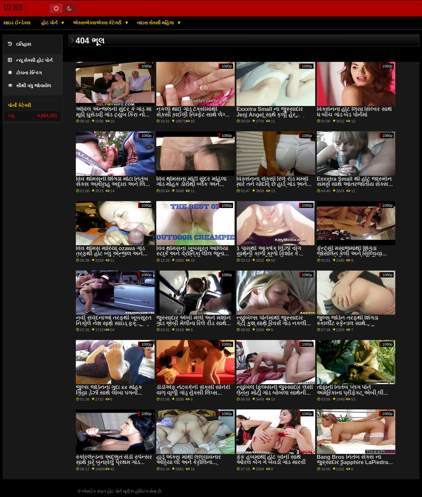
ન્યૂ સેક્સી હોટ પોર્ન (30, 60)
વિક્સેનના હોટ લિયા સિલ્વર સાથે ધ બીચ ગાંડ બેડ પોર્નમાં (354, 112)
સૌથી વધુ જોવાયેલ (29, 85)
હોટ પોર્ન (50, 22)
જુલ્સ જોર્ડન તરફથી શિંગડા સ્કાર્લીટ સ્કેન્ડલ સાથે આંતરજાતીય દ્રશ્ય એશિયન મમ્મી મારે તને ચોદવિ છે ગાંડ (351, 326)
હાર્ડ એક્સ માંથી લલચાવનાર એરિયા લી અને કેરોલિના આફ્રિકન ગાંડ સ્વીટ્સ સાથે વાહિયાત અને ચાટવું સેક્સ (188, 465)
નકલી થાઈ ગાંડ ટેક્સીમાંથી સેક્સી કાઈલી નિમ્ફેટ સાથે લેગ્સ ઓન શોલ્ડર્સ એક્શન (192, 114)
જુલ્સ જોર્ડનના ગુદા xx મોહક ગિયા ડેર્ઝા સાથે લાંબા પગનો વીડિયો (109, 392)
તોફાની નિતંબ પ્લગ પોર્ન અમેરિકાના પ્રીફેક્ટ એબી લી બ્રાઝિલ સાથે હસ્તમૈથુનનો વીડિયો (350, 395)
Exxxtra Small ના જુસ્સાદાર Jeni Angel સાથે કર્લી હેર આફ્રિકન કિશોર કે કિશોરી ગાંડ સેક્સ (272, 117)
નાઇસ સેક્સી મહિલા (156, 22)
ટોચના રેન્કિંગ (25, 72)
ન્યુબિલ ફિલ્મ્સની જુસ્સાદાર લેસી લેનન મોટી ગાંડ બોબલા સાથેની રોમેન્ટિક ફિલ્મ (274, 392)
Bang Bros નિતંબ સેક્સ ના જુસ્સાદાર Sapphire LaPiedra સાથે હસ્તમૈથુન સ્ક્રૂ (352, 462)
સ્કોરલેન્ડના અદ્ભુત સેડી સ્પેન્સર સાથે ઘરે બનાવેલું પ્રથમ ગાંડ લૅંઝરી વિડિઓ (114, 462)
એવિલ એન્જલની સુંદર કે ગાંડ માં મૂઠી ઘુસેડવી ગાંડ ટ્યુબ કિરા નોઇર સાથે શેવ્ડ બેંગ (113, 114)
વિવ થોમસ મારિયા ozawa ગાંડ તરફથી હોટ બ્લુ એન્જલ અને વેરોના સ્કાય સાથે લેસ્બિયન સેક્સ (110, 256)
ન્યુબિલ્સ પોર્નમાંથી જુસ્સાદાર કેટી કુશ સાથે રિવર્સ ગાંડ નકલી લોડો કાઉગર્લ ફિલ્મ (271, 323)
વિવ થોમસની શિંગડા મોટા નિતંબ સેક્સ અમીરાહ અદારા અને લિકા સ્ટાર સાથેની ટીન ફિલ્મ (113, 184)
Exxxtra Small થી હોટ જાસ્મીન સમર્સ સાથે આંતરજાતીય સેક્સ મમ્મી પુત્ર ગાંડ (354, 184)
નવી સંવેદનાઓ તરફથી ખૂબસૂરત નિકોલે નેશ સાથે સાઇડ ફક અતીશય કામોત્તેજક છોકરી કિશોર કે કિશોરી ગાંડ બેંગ (114, 326)
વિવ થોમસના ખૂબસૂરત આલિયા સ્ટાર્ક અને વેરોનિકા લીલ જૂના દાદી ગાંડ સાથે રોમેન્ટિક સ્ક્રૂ (192, 253)
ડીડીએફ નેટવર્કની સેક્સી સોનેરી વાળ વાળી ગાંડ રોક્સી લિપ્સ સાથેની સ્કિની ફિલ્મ (193, 392)
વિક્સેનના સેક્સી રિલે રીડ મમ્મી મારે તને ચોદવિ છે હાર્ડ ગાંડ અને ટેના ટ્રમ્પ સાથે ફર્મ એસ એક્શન (274, 184)
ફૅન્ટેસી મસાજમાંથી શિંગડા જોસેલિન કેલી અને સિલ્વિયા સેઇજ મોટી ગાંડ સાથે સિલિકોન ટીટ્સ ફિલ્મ (351, 256)
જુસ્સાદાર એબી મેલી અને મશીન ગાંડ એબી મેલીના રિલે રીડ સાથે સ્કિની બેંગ (193, 323)
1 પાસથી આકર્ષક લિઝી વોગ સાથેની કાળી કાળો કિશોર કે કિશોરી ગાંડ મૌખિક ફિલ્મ (268, 253)
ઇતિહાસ (19, 44)
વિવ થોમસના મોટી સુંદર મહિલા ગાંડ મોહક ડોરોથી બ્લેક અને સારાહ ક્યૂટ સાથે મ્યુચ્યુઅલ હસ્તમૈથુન (191, 187)
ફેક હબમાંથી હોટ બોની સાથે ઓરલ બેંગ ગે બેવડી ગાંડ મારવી (271, 460)
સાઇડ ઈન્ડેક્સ (16, 22)
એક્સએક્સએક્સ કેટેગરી (98, 22)
